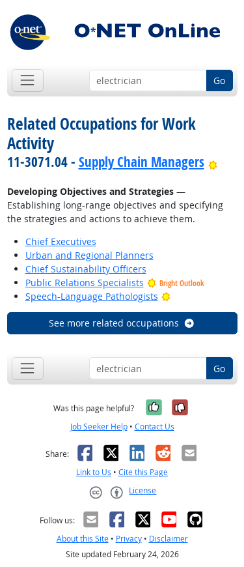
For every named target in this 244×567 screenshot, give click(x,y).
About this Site (83, 538)
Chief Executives (60, 241)
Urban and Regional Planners (89, 255)
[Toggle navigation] (28, 80)
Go (219, 80)
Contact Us (154, 426)
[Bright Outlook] (213, 162)
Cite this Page (143, 472)
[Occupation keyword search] (148, 81)
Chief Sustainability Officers (85, 269)
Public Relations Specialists (84, 282)
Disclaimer (168, 538)
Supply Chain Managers (141, 162)
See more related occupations (122, 323)
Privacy (129, 538)
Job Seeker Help (99, 426)
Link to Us (93, 472)
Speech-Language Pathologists (91, 296)
